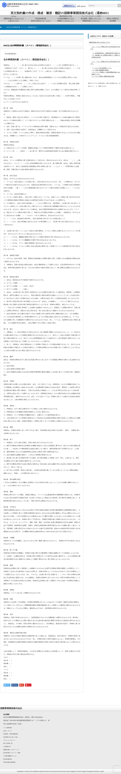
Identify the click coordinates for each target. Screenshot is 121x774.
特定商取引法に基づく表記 (10, 737)
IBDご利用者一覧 (8, 743)
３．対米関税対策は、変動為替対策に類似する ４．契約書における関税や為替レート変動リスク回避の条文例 (105, 55)
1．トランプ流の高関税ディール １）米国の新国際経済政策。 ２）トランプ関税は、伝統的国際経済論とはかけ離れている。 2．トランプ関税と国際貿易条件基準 (105, 72)
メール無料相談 (7, 727)
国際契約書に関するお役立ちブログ (99, 42)
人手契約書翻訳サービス (10, 756)
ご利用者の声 (7, 746)
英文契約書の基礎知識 (9, 762)
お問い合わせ (81, 6)
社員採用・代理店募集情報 (10, 734)
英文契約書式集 (7, 759)
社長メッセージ (7, 730)
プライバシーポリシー (9, 740)
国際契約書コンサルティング (11, 749)
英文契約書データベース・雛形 (11, 752)
